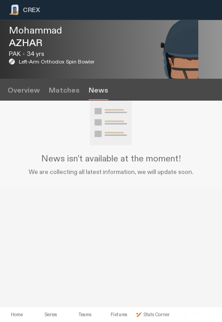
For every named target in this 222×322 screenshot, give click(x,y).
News (98, 90)
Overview (24, 90)
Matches (64, 90)
